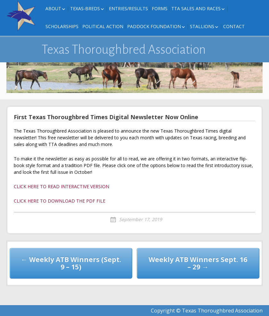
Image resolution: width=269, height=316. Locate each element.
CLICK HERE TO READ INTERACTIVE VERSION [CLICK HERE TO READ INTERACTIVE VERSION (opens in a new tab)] (61, 186)
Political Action (102, 26)
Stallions (202, 26)
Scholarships (61, 26)
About (53, 8)
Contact (234, 26)
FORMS (159, 8)
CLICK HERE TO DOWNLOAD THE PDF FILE (59, 201)
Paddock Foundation (154, 26)
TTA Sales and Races (196, 8)
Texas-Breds (85, 8)
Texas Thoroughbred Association (124, 49)
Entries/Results (128, 8)
